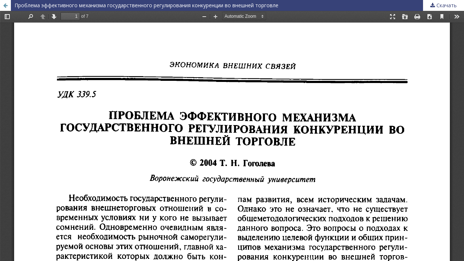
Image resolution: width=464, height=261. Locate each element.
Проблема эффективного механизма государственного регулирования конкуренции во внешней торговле (146, 5)
